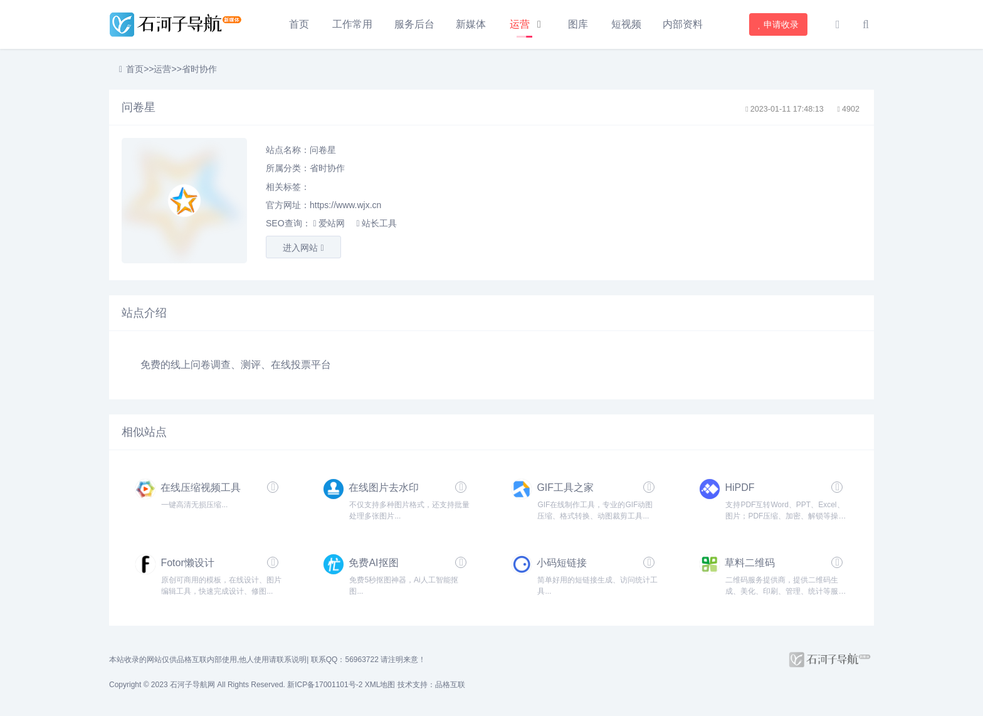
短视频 (626, 24)
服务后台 (414, 24)
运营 (520, 24)
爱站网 (328, 223)
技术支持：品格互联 (431, 684)
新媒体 (471, 24)
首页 (299, 24)
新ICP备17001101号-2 (324, 684)
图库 (578, 24)
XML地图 (380, 684)
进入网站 (303, 248)
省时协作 (199, 69)
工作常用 (352, 24)
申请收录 (779, 24)
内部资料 (683, 24)
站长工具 (376, 223)
